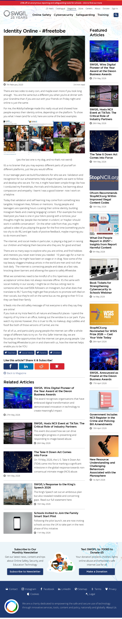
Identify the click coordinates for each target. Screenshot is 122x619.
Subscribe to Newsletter (25, 579)
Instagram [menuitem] (30, 597)
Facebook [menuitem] (49, 597)
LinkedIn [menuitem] (66, 597)
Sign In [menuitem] (115, 8)
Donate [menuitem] (106, 8)
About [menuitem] (97, 8)
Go (116, 15)
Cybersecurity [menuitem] (63, 15)
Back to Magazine (16, 374)
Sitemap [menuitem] (82, 597)
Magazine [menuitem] (72, 8)
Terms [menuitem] (98, 597)
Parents (43, 353)
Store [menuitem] (81, 8)
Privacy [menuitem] (112, 597)
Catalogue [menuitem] (60, 8)
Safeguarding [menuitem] (85, 15)
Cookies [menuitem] (34, 602)
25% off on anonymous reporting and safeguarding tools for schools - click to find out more (61, 3)
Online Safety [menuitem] (41, 15)
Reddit (42, 367)
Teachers (12, 353)
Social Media (27, 353)
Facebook (11, 367)
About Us (111, 615)
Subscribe (57, 367)
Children (57, 353)
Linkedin (26, 367)
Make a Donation (96, 579)
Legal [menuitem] (92, 602)
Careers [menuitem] (89, 8)
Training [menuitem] (103, 15)
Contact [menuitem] (13, 597)
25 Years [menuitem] (50, 8)
